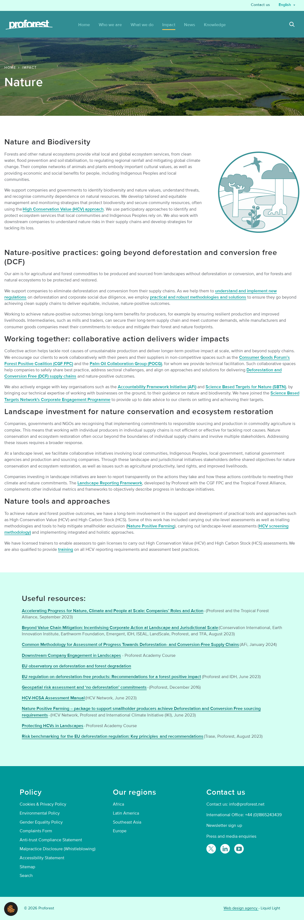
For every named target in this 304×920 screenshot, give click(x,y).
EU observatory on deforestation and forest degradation (76, 666)
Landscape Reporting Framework (109, 483)
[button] (11, 908)
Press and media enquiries (231, 836)
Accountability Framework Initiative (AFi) (157, 387)
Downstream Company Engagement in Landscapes (71, 655)
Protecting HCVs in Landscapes (52, 725)
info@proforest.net (246, 804)
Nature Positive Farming (150, 526)
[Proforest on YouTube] (239, 849)
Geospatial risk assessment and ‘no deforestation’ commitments (84, 687)
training (65, 549)
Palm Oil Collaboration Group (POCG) (126, 363)
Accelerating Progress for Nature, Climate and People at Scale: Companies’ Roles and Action (112, 611)
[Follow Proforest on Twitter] (211, 849)
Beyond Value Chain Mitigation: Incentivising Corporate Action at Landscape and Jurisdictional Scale (120, 627)
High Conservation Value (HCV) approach (63, 209)
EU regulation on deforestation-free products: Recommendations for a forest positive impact (111, 676)
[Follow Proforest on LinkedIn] (225, 849)
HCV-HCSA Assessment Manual (53, 698)
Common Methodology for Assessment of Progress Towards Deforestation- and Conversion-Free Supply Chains (130, 644)
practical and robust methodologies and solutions (198, 297)
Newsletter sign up (224, 825)
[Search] (292, 25)
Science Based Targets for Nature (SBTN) (246, 387)
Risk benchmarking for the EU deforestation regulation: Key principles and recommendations (112, 736)
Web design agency (241, 908)
